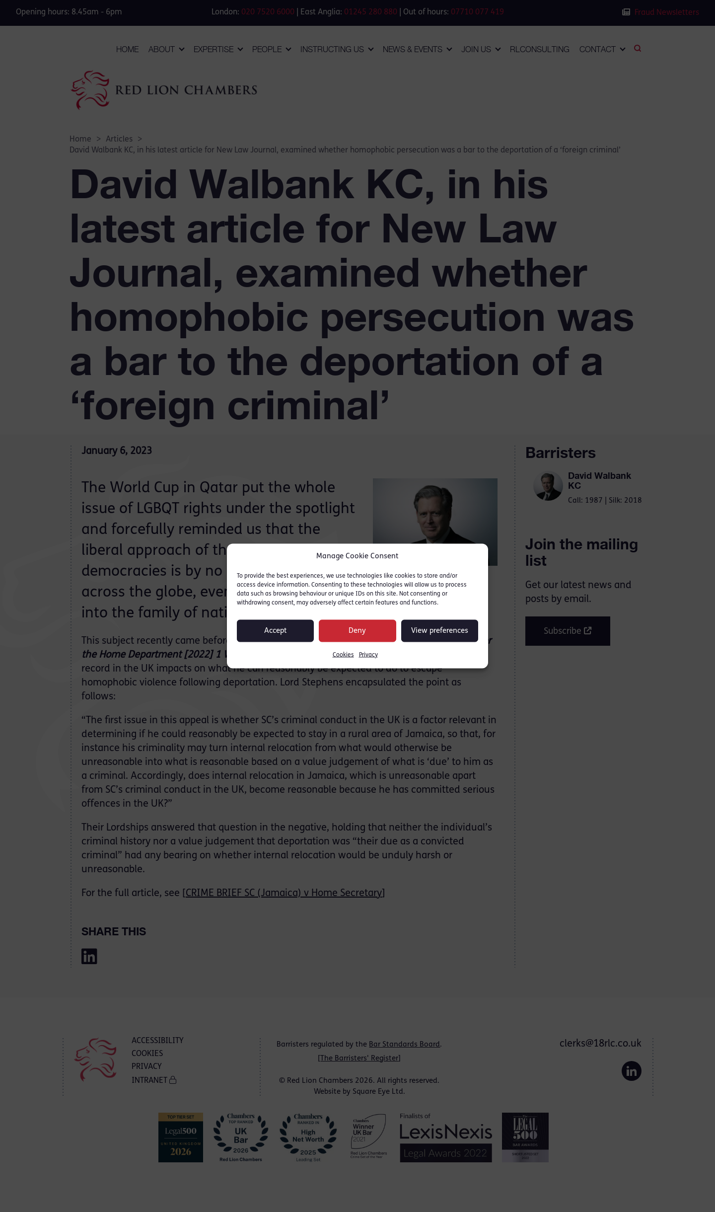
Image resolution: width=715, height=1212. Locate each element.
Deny (357, 630)
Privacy (368, 655)
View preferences (439, 630)
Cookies (343, 655)
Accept (275, 630)
